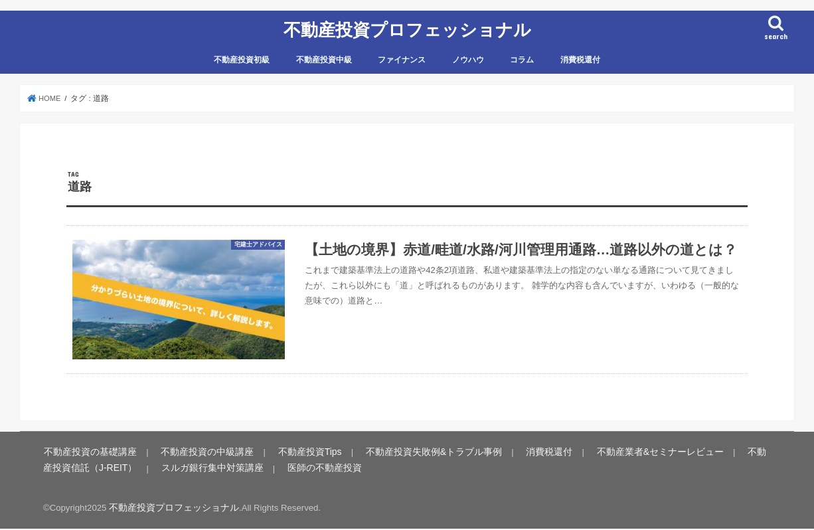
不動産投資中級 (324, 57)
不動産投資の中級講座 (195, 455)
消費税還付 (580, 57)
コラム (522, 57)
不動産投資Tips (290, 455)
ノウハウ (468, 57)
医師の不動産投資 (262, 471)
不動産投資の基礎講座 (86, 455)
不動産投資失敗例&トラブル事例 (406, 455)
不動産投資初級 (242, 57)
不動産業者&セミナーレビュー (617, 455)
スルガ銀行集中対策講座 (157, 471)
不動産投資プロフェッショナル (407, 28)
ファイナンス (402, 57)
